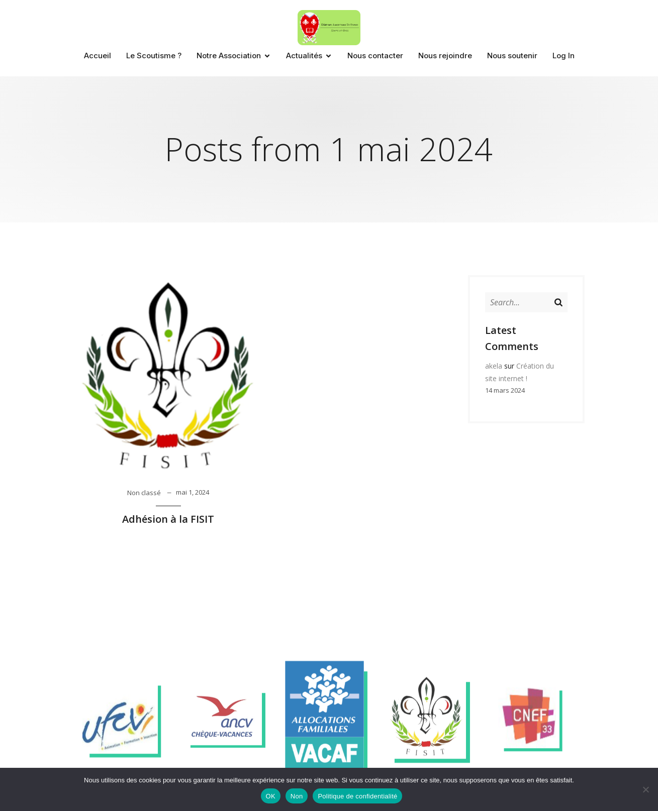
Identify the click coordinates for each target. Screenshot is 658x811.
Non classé (144, 492)
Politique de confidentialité (357, 796)
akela (493, 366)
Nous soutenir (512, 55)
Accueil (97, 55)
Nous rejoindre (445, 55)
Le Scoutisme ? (153, 55)
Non (297, 796)
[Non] (645, 789)
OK (270, 796)
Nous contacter (375, 55)
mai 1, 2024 (192, 492)
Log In (563, 55)
